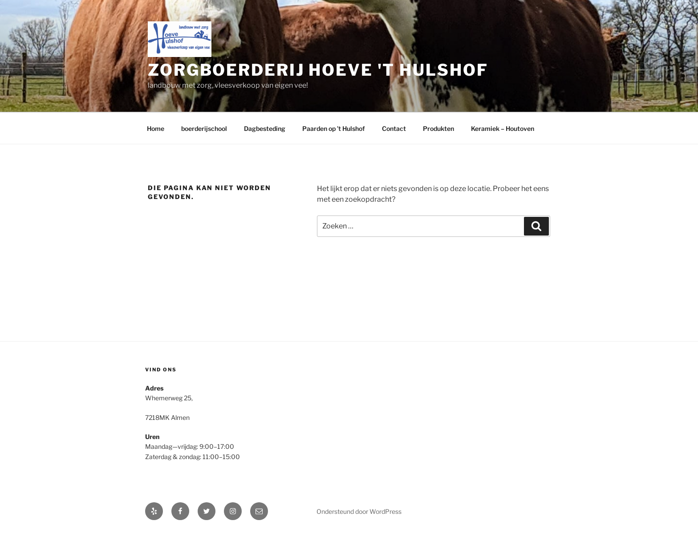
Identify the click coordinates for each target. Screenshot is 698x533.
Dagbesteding (264, 128)
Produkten (438, 128)
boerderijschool (204, 128)
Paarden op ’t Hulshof (333, 128)
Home (155, 128)
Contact (394, 128)
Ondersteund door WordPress (359, 511)
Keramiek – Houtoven (502, 128)
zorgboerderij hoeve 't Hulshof (318, 70)
